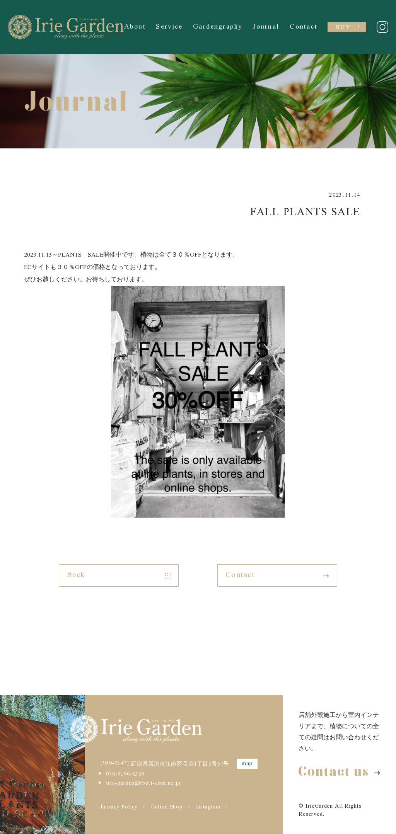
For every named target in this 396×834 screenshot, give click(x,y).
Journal (266, 26)
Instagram (207, 807)
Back (119, 575)
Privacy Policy (119, 807)
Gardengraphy (217, 26)
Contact (303, 26)
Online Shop (166, 807)
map (247, 764)
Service (169, 26)
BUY (346, 27)
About (135, 26)
